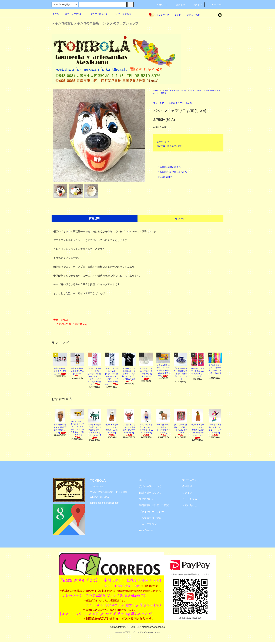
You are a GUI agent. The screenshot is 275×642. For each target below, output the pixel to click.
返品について (163, 142)
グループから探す (97, 13)
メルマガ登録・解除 (150, 517)
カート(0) (214, 5)
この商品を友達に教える (167, 167)
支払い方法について (150, 486)
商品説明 (94, 218)
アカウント (160, 5)
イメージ (180, 218)
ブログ (178, 15)
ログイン (195, 5)
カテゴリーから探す (72, 13)
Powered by (137, 633)
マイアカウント (190, 480)
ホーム (55, 13)
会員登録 (178, 5)
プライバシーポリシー (151, 511)
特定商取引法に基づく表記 (169, 146)
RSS (141, 530)
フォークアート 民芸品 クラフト (174, 91)
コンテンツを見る (120, 13)
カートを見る (189, 499)
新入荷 (163, 93)
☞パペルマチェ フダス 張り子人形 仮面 (204, 91)
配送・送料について (150, 492)
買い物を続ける (162, 177)
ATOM (149, 530)
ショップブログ (147, 524)
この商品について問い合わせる (170, 172)
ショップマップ (159, 15)
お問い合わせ (191, 15)
